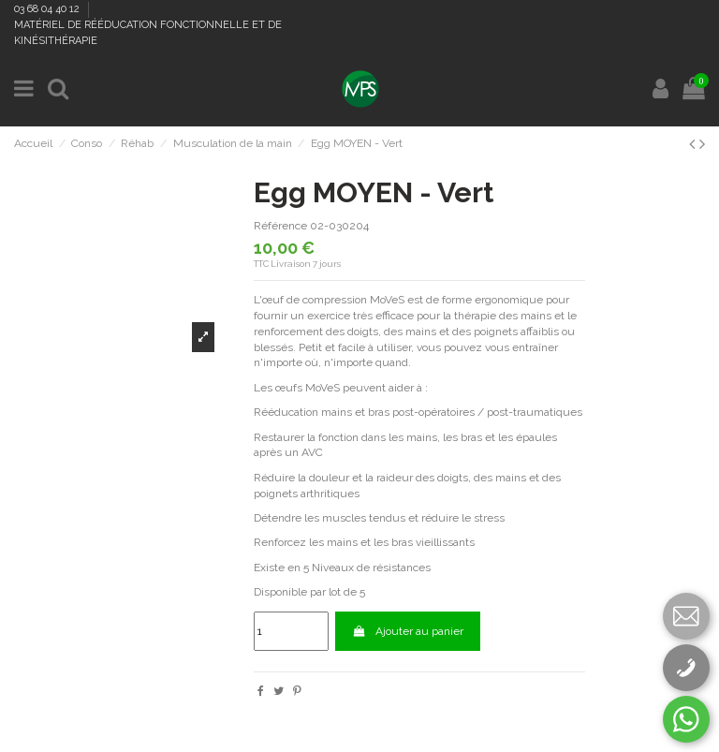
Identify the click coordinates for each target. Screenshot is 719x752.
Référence (280, 225)
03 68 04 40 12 (48, 9)
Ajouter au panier (407, 631)
